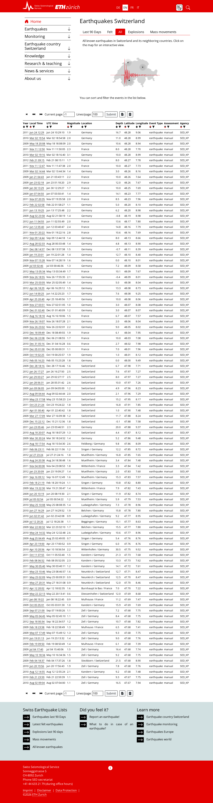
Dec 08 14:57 (37, 249)
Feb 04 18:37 (37, 660)
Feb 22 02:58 (37, 204)
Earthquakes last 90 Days (49, 717)
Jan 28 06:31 (37, 382)
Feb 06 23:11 (37, 449)
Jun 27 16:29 (37, 510)
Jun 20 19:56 (37, 666)
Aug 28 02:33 (37, 243)
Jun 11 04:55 (37, 221)
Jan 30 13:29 (37, 188)
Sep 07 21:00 (37, 610)
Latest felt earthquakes (48, 724)
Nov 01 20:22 (37, 232)
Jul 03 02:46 (36, 265)
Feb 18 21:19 (37, 482)
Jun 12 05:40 (37, 227)
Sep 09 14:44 (37, 238)
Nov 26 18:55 (37, 277)
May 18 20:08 (37, 143)
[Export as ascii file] (130, 114)
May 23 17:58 (37, 399)
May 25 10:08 (37, 505)
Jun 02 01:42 (37, 516)
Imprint (28, 790)
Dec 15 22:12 (37, 421)
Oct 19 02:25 (37, 354)
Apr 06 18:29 (37, 288)
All (120, 32)
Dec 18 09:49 (37, 332)
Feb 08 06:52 (37, 560)
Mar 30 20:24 (37, 438)
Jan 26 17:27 (37, 371)
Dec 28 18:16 (37, 366)
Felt (109, 32)
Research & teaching (48, 63)
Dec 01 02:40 (37, 310)
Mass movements (163, 32)
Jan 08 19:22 (37, 599)
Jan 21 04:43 (37, 177)
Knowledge (48, 56)
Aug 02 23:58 (37, 215)
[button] (38, 6)
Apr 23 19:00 (37, 543)
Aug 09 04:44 (37, 393)
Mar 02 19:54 (37, 138)
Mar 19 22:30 (37, 488)
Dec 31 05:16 (37, 343)
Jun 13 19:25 (37, 210)
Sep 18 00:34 (37, 621)
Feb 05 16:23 (37, 360)
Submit (111, 114)
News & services (48, 71)
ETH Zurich (39, 794)
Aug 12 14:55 (37, 671)
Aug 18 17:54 (37, 443)
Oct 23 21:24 (37, 404)
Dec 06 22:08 (37, 338)
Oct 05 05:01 (37, 605)
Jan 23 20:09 (37, 471)
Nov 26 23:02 (37, 327)
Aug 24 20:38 (37, 460)
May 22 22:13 (37, 593)
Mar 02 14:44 (37, 171)
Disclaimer (44, 790)
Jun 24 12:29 (37, 132)
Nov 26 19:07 (37, 321)
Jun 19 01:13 (37, 638)
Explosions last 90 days (48, 732)
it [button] (138, 8)
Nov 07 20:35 (37, 199)
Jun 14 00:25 (37, 293)
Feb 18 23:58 (37, 627)
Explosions (136, 32)
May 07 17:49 (37, 632)
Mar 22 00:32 (37, 527)
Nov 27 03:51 (37, 304)
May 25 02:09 (37, 577)
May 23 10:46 (37, 571)
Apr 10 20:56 (37, 549)
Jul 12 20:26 (36, 521)
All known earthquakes (48, 747)
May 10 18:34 (37, 655)
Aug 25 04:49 (37, 538)
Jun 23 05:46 (37, 427)
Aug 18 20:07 (37, 432)
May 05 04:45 (37, 616)
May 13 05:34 (37, 271)
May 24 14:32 (37, 532)
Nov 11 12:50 (37, 149)
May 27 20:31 (37, 582)
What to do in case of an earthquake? (111, 726)
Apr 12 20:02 (37, 588)
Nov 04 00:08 (37, 466)
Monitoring (48, 36)
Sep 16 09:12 (37, 477)
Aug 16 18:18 (37, 316)
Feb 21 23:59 (37, 677)
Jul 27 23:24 (36, 455)
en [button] (125, 8)
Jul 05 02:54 (36, 499)
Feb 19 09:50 (37, 644)
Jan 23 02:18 (37, 182)
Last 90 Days (92, 32)
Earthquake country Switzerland (48, 46)
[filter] (26, 127)
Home (33, 21)
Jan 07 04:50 (37, 193)
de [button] (118, 8)
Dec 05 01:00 (37, 349)
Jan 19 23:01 (37, 254)
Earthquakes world (158, 739)
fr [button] (132, 8)
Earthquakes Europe (160, 732)
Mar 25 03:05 (37, 282)
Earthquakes (48, 29)
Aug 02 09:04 (37, 682)
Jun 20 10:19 (37, 493)
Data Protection (66, 790)
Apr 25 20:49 (37, 299)
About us (48, 78)
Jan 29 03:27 (37, 377)
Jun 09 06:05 (37, 388)
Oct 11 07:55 (37, 555)
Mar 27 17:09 (37, 416)
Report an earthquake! (104, 717)
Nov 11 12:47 (37, 165)
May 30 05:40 (37, 566)
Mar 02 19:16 (37, 154)
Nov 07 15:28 (37, 260)
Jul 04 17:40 (36, 649)
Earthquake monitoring (161, 724)
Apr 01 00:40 (37, 410)
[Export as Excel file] (122, 114)
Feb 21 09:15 (37, 160)
